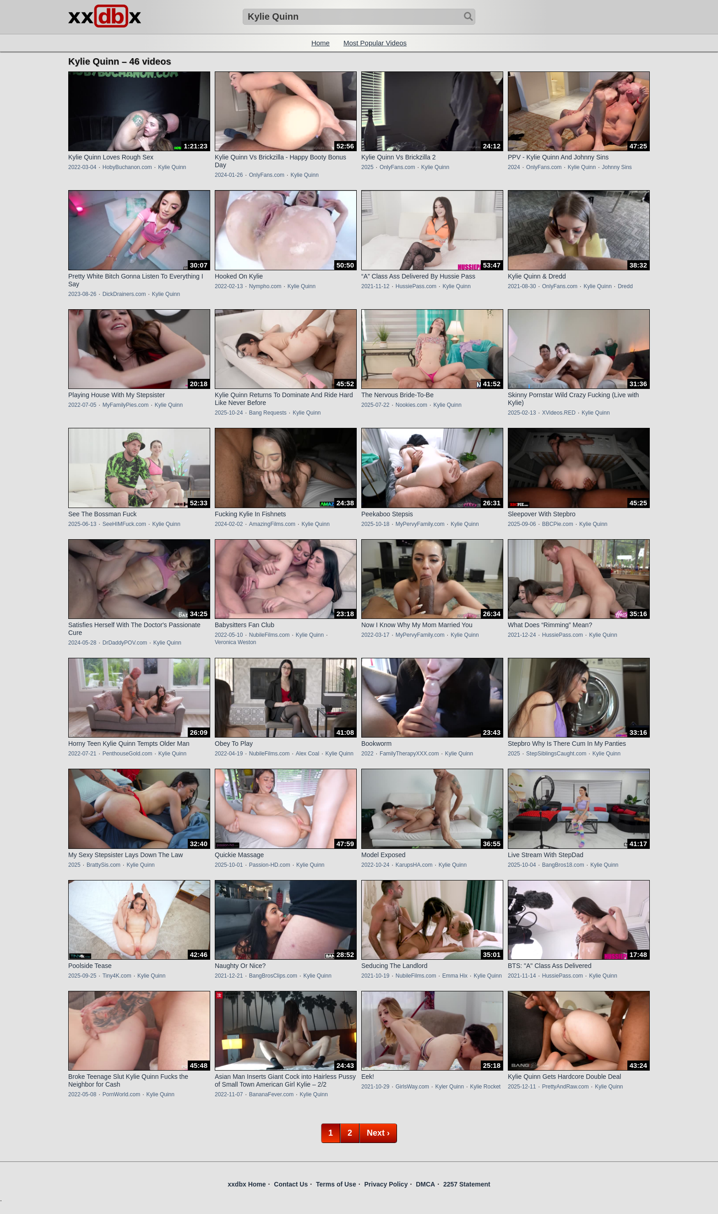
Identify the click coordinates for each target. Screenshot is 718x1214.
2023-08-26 (82, 294)
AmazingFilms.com (272, 524)
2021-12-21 (229, 976)
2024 (514, 167)
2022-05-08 (82, 1094)
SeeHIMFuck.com (124, 524)
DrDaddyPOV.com (125, 643)
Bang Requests (268, 413)
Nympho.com (265, 286)
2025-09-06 (522, 524)
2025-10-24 (229, 413)
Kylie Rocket (485, 1086)
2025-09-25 (82, 976)
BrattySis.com (103, 865)
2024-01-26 (229, 175)
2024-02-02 (229, 524)
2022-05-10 (229, 635)
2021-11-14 (522, 976)
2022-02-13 (229, 286)
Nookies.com (411, 405)
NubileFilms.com (269, 635)
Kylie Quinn (172, 167)
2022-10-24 (375, 865)
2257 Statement (466, 1184)
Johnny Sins (616, 167)
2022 (367, 753)
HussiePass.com (416, 286)
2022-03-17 (375, 635)
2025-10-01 (229, 865)
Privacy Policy (386, 1184)
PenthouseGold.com (127, 753)
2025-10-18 (375, 524)
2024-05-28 (82, 643)
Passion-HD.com (269, 865)
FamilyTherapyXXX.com (409, 753)
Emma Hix (455, 976)
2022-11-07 (229, 1094)
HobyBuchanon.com (127, 167)
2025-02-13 (522, 413)
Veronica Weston (235, 642)
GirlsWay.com (412, 1086)
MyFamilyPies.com (126, 405)
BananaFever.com (271, 1094)
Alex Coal (307, 753)
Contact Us (291, 1184)
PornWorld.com (121, 1094)
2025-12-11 (522, 1086)
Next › (378, 1132)
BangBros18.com (563, 865)
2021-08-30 (522, 286)
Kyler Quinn (449, 1086)
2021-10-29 (375, 1086)
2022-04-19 (229, 753)
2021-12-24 (522, 635)
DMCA (425, 1184)
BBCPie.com (557, 524)
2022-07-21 (82, 753)
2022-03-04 (82, 167)
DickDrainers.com (124, 294)
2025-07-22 (375, 405)
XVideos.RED (559, 413)
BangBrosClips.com (273, 976)
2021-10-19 (375, 976)
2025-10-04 (522, 865)
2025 (367, 167)
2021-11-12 (375, 286)
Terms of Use (336, 1184)
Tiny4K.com (117, 976)
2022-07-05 (82, 405)
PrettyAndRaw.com (565, 1086)
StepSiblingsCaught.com (556, 753)
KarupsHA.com (414, 865)
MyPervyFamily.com (420, 524)
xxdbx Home (247, 1184)
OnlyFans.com (266, 175)
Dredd (625, 286)
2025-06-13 (82, 524)
